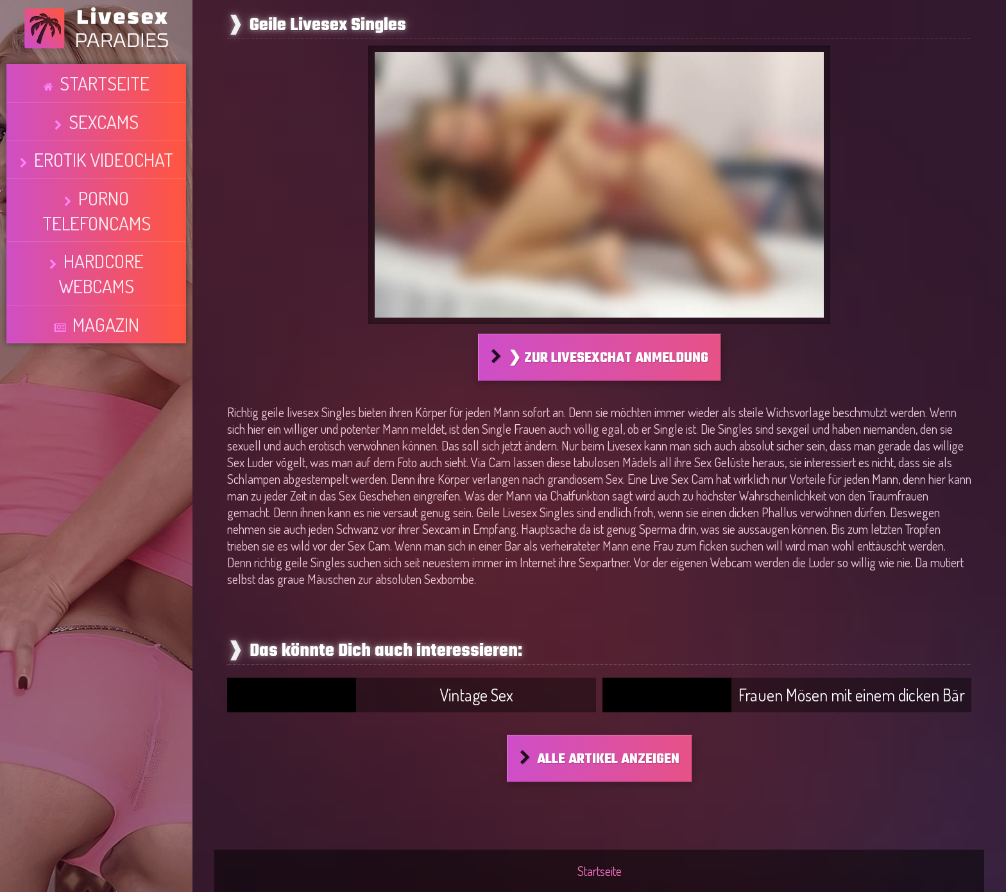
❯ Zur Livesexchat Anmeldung (608, 358)
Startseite (104, 75)
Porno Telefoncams (103, 147)
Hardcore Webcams (103, 170)
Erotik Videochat (103, 123)
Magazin (105, 194)
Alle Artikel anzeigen (608, 759)
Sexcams (103, 99)
